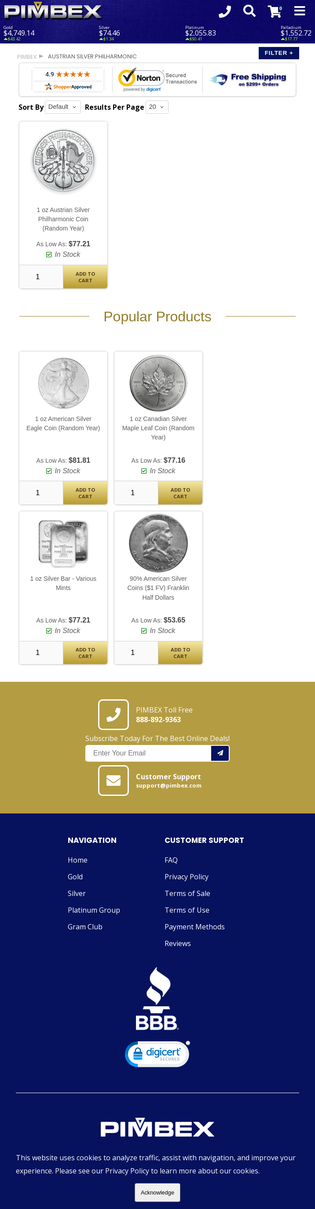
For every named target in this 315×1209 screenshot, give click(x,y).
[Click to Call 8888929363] (224, 11)
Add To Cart (85, 277)
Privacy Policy (187, 877)
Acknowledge (157, 1192)
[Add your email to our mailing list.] (220, 753)
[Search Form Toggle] (249, 11)
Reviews (178, 943)
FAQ (171, 860)
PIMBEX (27, 57)
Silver (77, 893)
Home (78, 860)
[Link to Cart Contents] (275, 11)
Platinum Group (94, 910)
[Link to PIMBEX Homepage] (157, 1128)
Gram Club (85, 927)
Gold (75, 877)
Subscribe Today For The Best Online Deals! (157, 748)
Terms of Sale (187, 893)
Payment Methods (195, 927)
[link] (157, 1056)
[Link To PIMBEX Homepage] (53, 11)
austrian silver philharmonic (92, 56)
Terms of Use (187, 910)
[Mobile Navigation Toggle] (299, 11)
